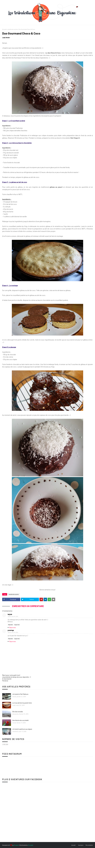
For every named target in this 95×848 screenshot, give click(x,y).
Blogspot (16, 845)
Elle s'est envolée (17, 711)
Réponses (12, 627)
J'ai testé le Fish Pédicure (20, 694)
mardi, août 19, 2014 (13, 616)
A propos (80, 845)
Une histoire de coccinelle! (20, 720)
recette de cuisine (12, 29)
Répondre (10, 624)
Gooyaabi (30, 845)
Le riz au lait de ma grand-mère (22, 703)
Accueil (4, 29)
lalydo (10, 614)
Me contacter (89, 845)
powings (11, 630)
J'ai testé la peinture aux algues (22, 729)
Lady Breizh (6, 37)
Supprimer (17, 624)
